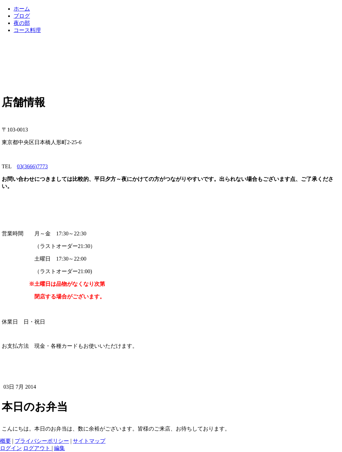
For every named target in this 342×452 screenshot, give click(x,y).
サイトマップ (89, 441)
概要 (5, 441)
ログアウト (37, 448)
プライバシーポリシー (42, 441)
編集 (59, 448)
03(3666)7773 (32, 166)
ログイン (11, 448)
